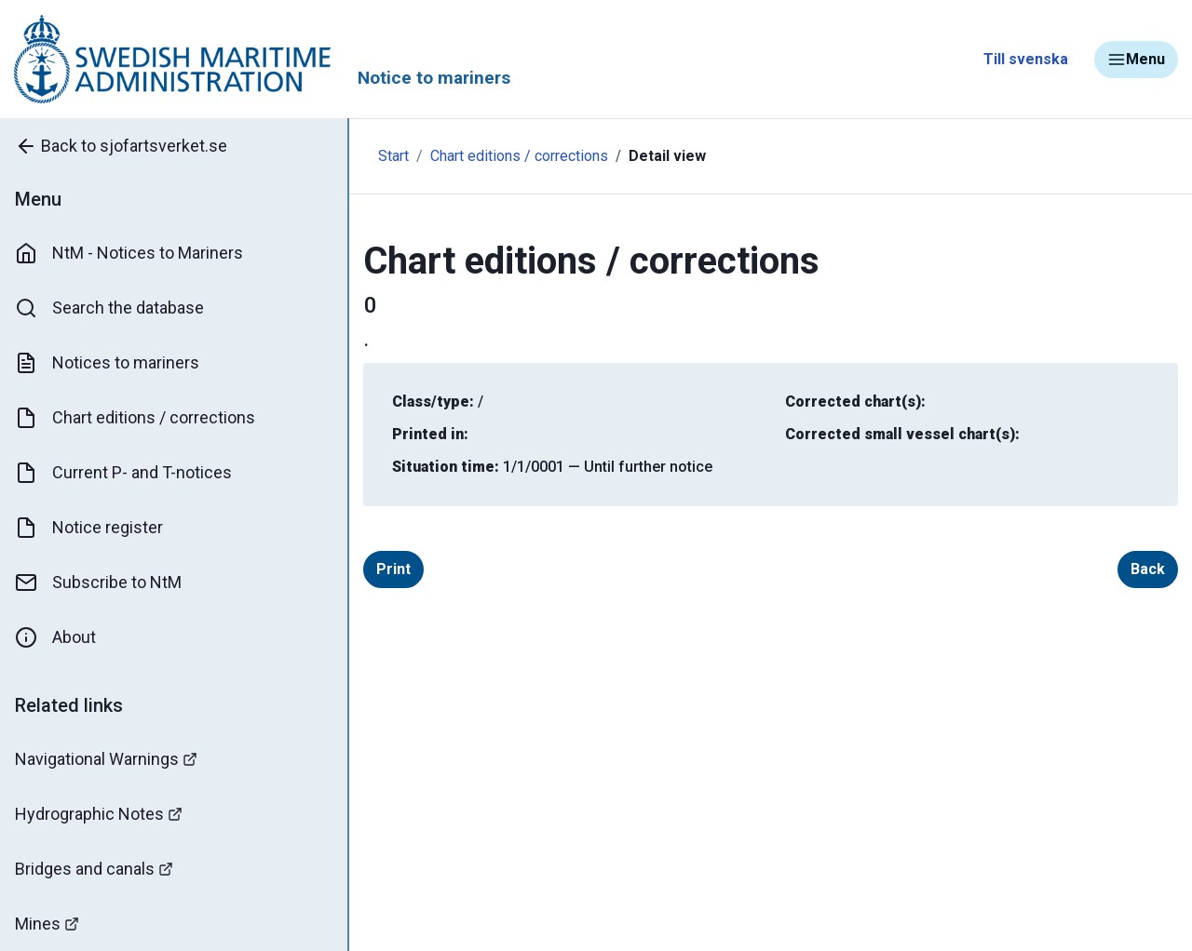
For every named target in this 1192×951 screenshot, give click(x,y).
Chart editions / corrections (135, 418)
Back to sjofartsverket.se (121, 146)
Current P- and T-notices (123, 473)
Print (393, 569)
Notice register (89, 527)
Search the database (109, 308)
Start (393, 156)
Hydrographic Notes (99, 814)
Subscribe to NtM (98, 582)
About (55, 637)
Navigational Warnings (106, 759)
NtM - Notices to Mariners (129, 253)
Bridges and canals (94, 868)
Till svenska (1025, 59)
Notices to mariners (107, 363)
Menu (1136, 59)
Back (1148, 569)
